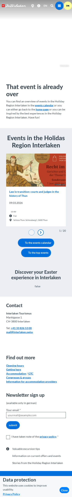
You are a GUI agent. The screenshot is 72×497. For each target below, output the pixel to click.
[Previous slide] (31, 232)
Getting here (13, 369)
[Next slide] (41, 232)
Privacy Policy (11, 494)
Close (64, 490)
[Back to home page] (14, 5)
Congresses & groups (18, 377)
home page (42, 109)
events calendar (44, 105)
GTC (30, 373)
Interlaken (62, 65)
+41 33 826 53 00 (21, 327)
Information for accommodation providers (31, 381)
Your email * (13, 410)
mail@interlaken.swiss (19, 331)
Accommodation (16, 373)
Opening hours (15, 365)
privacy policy (48, 436)
